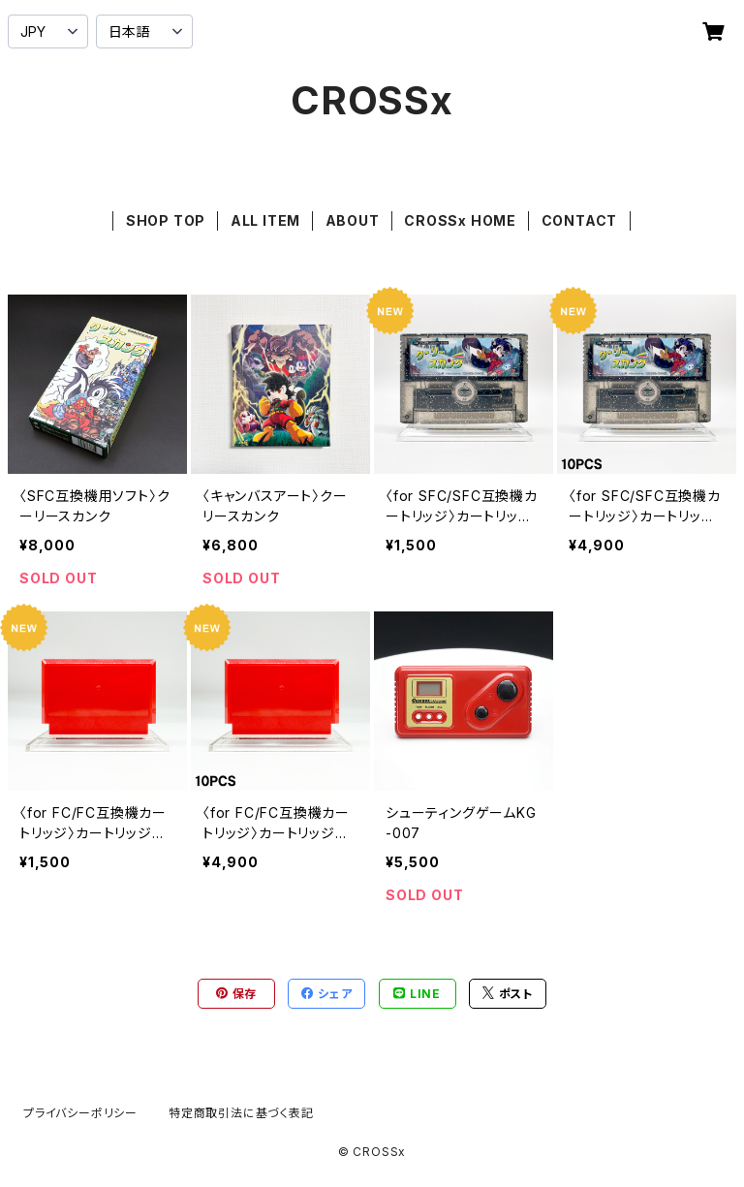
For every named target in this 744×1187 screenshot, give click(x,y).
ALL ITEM (265, 220)
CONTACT (580, 220)
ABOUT (353, 220)
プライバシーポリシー (80, 1113)
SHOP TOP (165, 220)
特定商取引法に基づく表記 (241, 1113)
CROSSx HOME (460, 220)
